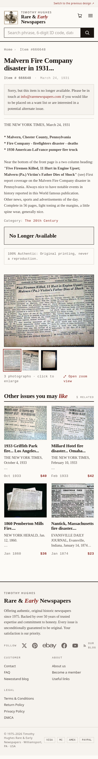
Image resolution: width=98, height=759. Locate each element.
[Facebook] (64, 645)
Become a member (66, 672)
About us (59, 665)
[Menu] (90, 16)
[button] (49, 311)
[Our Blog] (90, 645)
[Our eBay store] (49, 645)
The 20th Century (41, 220)
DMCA (9, 717)
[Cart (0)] (79, 15)
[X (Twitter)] (24, 645)
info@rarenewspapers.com (41, 97)
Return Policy (14, 704)
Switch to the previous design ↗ (74, 3)
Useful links (61, 678)
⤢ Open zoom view (75, 379)
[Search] (87, 32)
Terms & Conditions (19, 698)
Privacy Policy (14, 711)
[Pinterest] (35, 645)
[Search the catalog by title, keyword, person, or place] (42, 32)
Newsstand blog (16, 678)
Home (8, 49)
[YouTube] (75, 645)
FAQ (7, 672)
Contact (10, 665)
